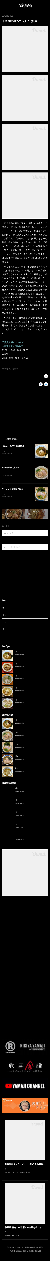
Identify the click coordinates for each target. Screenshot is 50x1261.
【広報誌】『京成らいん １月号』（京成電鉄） (22, 637)
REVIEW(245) (6, 369)
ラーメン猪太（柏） (23, 825)
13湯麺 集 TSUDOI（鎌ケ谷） (27, 769)
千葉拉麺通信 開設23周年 (13, 630)
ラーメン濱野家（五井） (25, 813)
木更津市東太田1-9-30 (12, 346)
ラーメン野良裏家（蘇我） (13, 489)
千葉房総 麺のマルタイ (13, 342)
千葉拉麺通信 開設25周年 (13, 608)
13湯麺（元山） (22, 837)
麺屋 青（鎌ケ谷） (23, 756)
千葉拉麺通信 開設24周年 (13, 615)
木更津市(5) (14, 369)
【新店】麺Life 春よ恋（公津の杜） (30, 676)
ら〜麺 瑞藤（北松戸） (11, 468)
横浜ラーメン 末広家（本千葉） (28, 789)
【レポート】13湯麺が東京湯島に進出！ (19, 623)
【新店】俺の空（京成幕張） (14, 446)
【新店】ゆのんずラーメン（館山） (30, 700)
